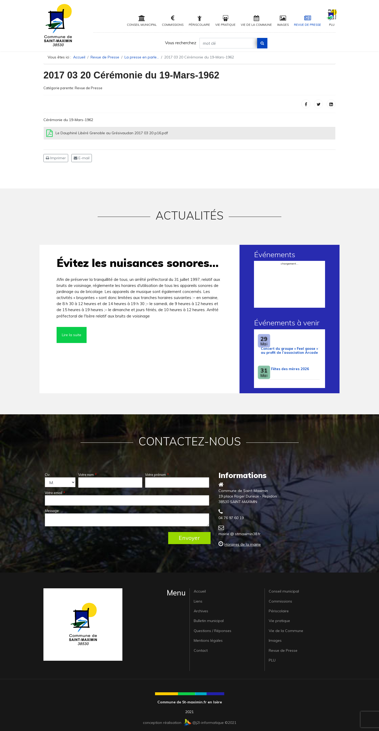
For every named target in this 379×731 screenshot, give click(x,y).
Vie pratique (225, 21)
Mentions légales (208, 640)
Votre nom (87, 475)
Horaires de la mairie (243, 544)
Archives (201, 611)
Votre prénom (157, 475)
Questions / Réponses (212, 630)
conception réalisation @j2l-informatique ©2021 (189, 722)
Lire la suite (71, 334)
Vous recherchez (180, 42)
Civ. (48, 475)
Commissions (172, 21)
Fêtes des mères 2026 (290, 369)
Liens (198, 601)
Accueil (200, 591)
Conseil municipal (142, 21)
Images (283, 21)
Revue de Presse (307, 21)
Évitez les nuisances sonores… (137, 263)
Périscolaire (199, 21)
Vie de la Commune (256, 21)
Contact (201, 650)
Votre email (55, 493)
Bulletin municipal (209, 620)
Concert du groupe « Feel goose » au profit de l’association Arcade (289, 350)
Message (52, 511)
